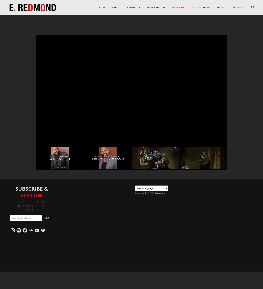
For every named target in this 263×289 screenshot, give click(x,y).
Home (102, 7)
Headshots (133, 7)
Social (221, 7)
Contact (237, 7)
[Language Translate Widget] (151, 188)
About (116, 7)
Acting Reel (179, 7)
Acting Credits (201, 7)
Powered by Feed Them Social (131, 173)
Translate (156, 193)
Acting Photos (156, 7)
